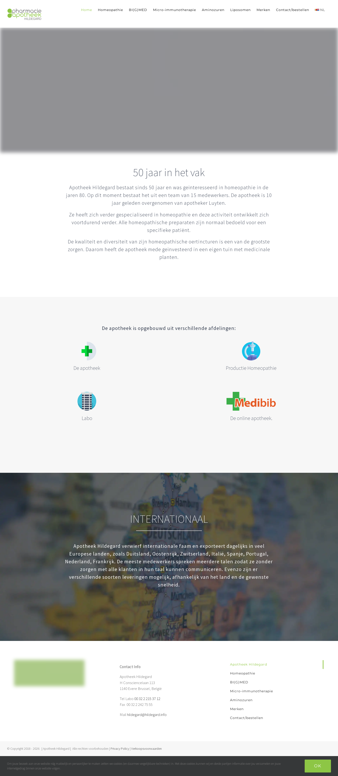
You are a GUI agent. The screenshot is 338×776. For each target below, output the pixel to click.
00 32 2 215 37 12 (147, 698)
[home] (49, 662)
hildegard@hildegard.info (147, 714)
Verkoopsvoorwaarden (146, 748)
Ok (318, 765)
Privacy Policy (120, 748)
